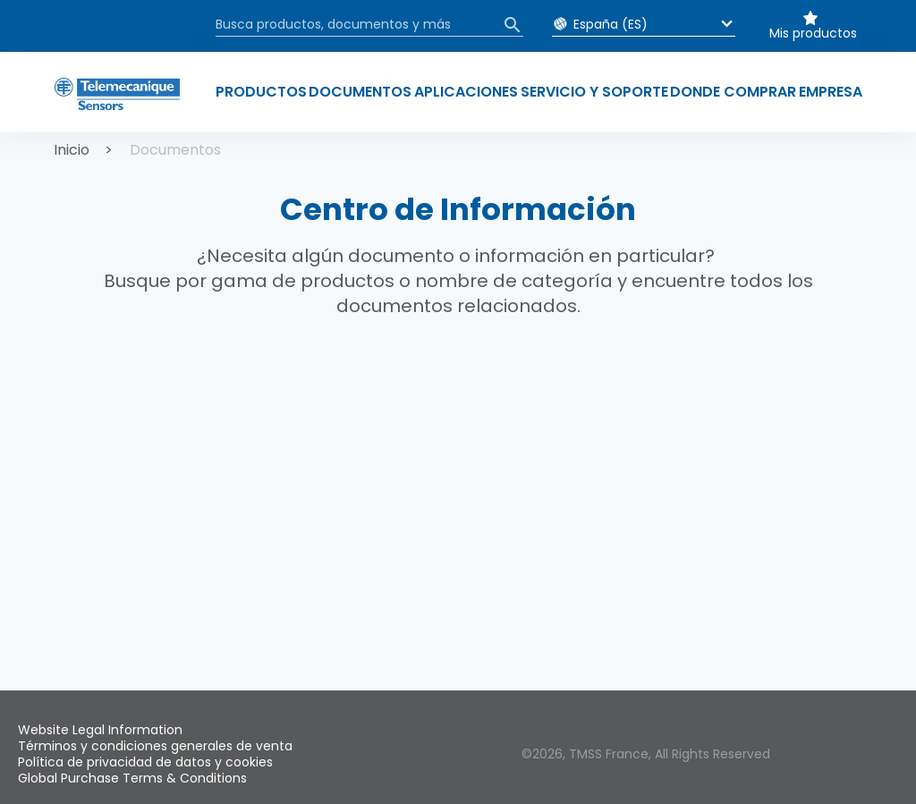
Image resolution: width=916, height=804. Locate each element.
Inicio (71, 150)
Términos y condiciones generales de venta (155, 746)
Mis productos (813, 33)
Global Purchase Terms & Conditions (132, 778)
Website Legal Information (100, 730)
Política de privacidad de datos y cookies (145, 762)
